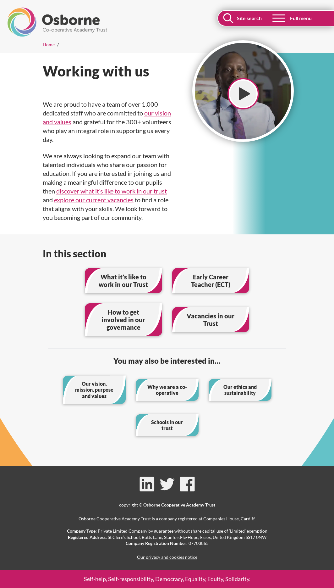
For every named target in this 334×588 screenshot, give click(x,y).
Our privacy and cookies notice (167, 557)
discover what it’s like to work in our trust (111, 191)
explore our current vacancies (94, 200)
